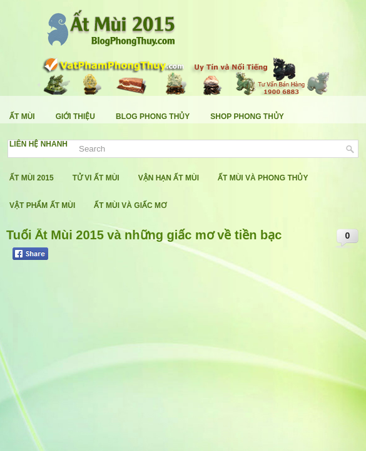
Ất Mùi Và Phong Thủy (263, 178)
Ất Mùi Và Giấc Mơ (130, 205)
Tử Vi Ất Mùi (96, 178)
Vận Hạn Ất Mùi (168, 178)
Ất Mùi (22, 116)
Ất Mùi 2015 (31, 178)
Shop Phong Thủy (246, 116)
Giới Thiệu (75, 116)
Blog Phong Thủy (153, 116)
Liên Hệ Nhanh (38, 144)
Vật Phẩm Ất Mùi (42, 205)
